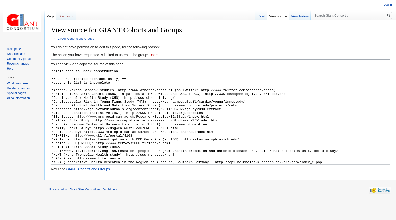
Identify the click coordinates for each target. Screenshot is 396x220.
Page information (18, 98)
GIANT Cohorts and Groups (76, 38)
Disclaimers (110, 208)
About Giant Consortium (85, 208)
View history (300, 16)
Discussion (66, 16)
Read (261, 16)
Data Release (16, 54)
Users (154, 55)
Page (50, 16)
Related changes (18, 88)
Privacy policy (58, 208)
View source (278, 16)
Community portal (19, 59)
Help (10, 68)
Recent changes (18, 63)
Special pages (16, 93)
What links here (17, 83)
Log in (388, 4)
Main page (14, 49)
